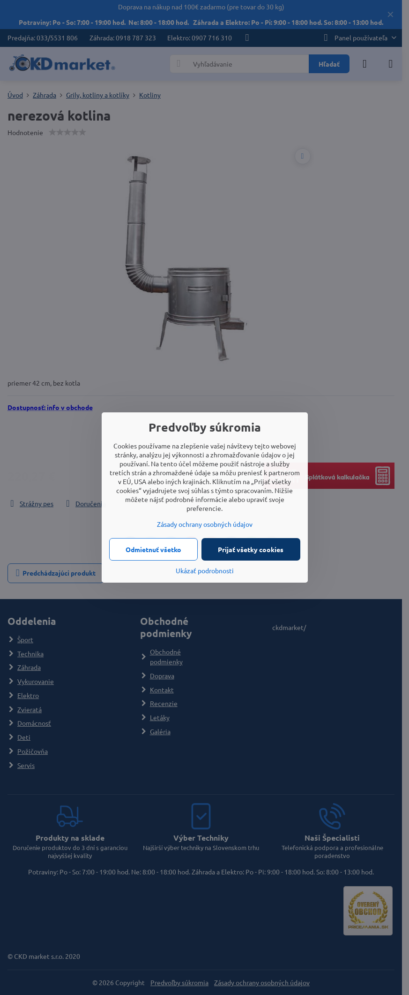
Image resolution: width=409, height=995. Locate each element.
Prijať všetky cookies (250, 549)
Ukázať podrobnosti (205, 570)
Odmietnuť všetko (153, 549)
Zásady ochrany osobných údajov (205, 524)
